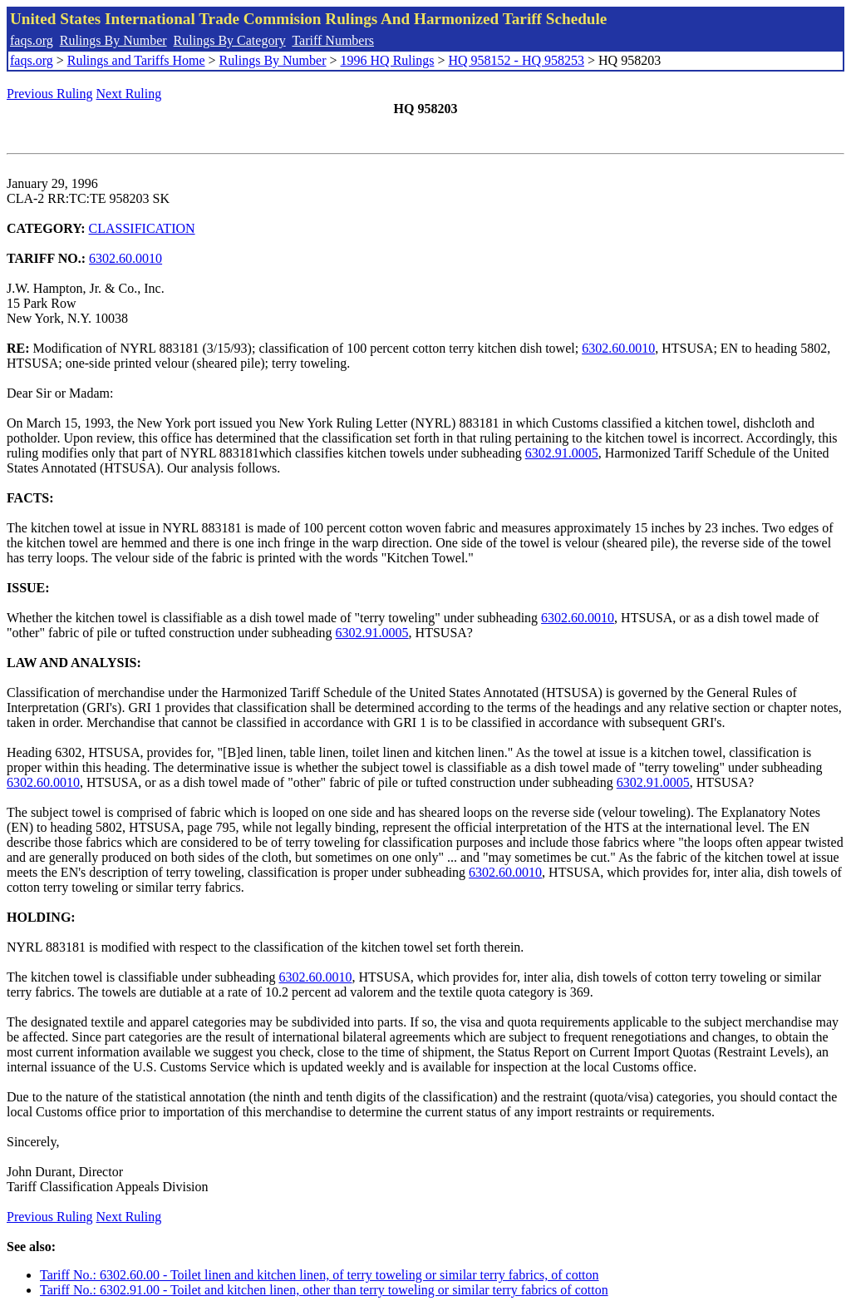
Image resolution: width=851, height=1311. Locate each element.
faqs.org (31, 40)
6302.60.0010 (125, 258)
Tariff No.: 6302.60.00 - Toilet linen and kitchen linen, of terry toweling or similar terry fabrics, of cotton (319, 1275)
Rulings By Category (230, 40)
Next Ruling (129, 94)
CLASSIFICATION (142, 228)
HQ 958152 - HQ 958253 (516, 60)
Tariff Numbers (333, 40)
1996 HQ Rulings (388, 60)
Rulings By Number (113, 40)
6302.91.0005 (561, 453)
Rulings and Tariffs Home (136, 60)
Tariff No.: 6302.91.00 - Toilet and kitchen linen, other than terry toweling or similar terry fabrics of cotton (324, 1290)
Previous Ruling (50, 94)
